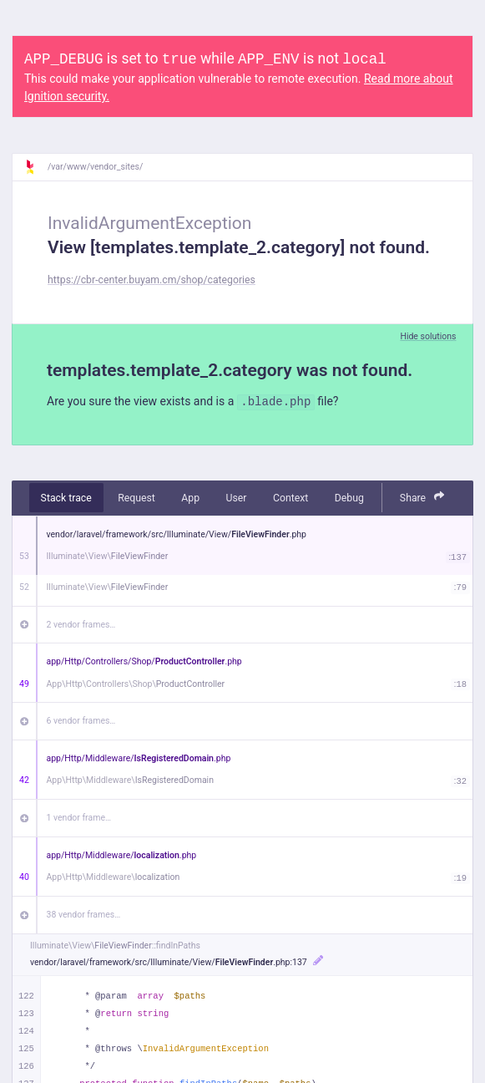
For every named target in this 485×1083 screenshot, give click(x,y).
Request (136, 498)
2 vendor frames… (81, 624)
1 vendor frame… (79, 817)
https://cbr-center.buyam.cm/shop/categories (151, 280)
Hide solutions (428, 336)
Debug (349, 498)
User (236, 498)
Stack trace (66, 498)
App (190, 498)
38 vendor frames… (84, 914)
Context (290, 498)
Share (422, 497)
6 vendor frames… (81, 720)
